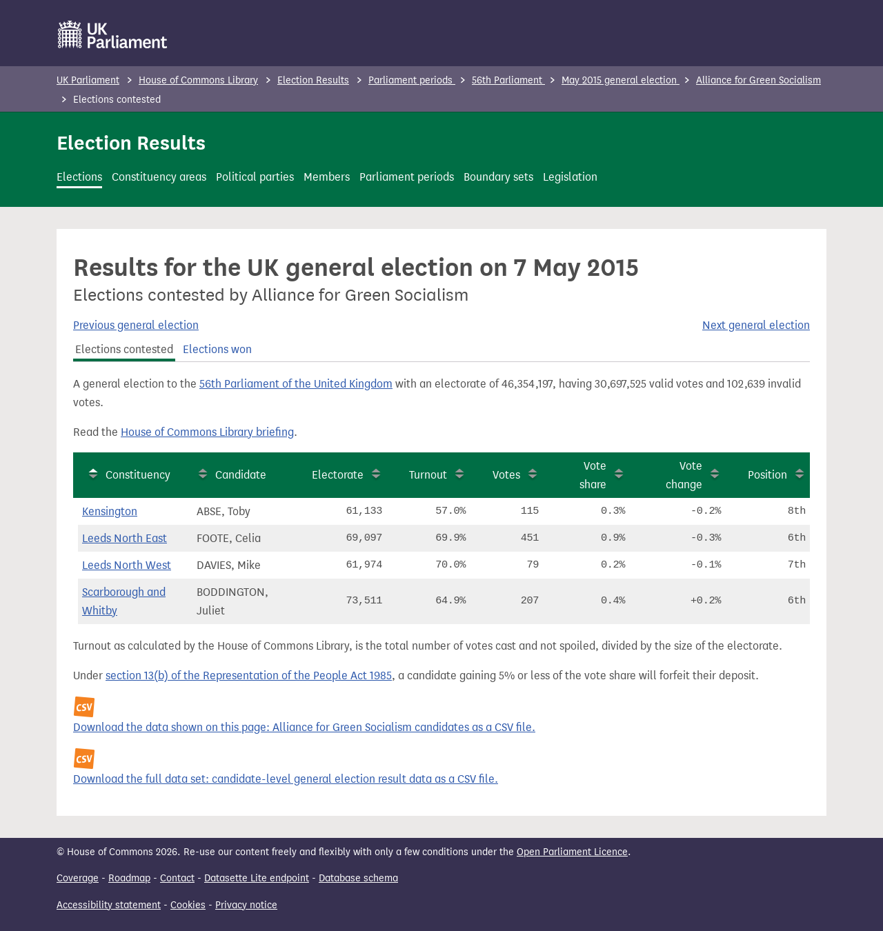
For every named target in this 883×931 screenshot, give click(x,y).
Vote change (684, 475)
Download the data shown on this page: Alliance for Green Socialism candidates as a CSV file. (304, 727)
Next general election (756, 325)
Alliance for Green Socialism (758, 80)
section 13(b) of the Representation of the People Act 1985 (249, 675)
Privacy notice (246, 905)
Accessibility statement (109, 905)
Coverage (78, 878)
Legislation (570, 176)
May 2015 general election (620, 80)
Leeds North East (124, 538)
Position (767, 474)
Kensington (109, 511)
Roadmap (129, 878)
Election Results (313, 80)
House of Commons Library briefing (207, 432)
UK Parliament (88, 80)
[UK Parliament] (113, 34)
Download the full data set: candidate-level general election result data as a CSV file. (285, 778)
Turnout (428, 474)
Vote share (592, 475)
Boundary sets (498, 176)
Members (327, 176)
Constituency (138, 474)
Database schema (358, 878)
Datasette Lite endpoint (256, 878)
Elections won (217, 349)
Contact (177, 878)
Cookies (188, 905)
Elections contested (124, 349)
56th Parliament (508, 80)
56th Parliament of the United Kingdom (296, 383)
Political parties (255, 176)
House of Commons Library (198, 80)
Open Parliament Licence (572, 852)
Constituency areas (159, 176)
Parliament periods (411, 80)
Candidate (240, 474)
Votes (506, 474)
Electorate (338, 474)
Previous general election (136, 325)
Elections (79, 176)
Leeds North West (126, 565)
